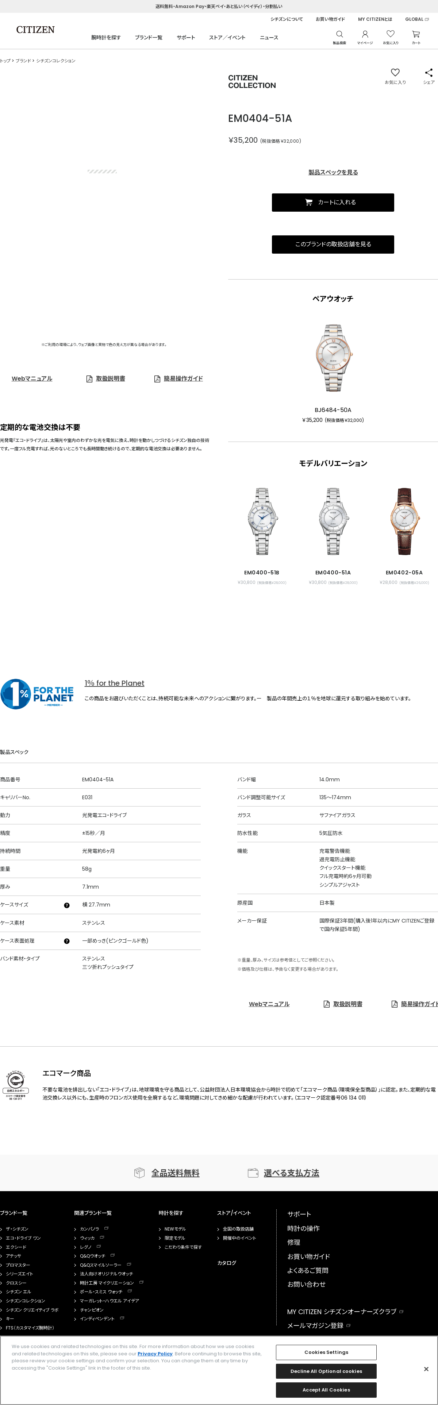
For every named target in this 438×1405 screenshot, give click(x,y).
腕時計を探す (106, 37)
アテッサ (13, 1256)
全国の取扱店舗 (238, 1229)
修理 (293, 1242)
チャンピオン (92, 1310)
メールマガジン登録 (315, 1325)
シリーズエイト (19, 1274)
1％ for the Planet (115, 683)
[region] (219, 1370)
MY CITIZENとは (375, 19)
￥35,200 (243, 140)
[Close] (426, 1369)
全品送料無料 (175, 1173)
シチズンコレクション (25, 1301)
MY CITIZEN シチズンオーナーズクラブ (341, 1312)
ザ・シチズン (17, 1229)
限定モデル (175, 1238)
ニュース (269, 37)
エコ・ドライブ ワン (23, 1238)
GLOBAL (414, 19)
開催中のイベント (239, 1238)
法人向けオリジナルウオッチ (106, 1274)
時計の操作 (303, 1228)
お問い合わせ (306, 1284)
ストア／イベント (227, 37)
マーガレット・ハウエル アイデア (109, 1301)
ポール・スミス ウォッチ (101, 1292)
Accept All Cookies (326, 1389)
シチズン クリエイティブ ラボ (32, 1310)
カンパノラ (89, 1229)
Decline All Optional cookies (326, 1371)
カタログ (226, 1263)
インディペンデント (97, 1319)
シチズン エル (18, 1292)
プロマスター (18, 1265)
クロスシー (16, 1283)
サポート (186, 37)
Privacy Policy (155, 1353)
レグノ (85, 1247)
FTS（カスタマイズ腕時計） (30, 1328)
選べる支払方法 (291, 1173)
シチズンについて (286, 19)
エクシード (16, 1247)
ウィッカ (87, 1238)
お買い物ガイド (330, 19)
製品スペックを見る (333, 172)
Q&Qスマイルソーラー (101, 1265)
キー (10, 1319)
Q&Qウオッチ (92, 1256)
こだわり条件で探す (183, 1247)
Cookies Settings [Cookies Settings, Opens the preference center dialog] (326, 1352)
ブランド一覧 (148, 37)
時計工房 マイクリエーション (107, 1283)
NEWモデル (175, 1229)
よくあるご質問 (307, 1270)
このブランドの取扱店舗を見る (333, 244)
